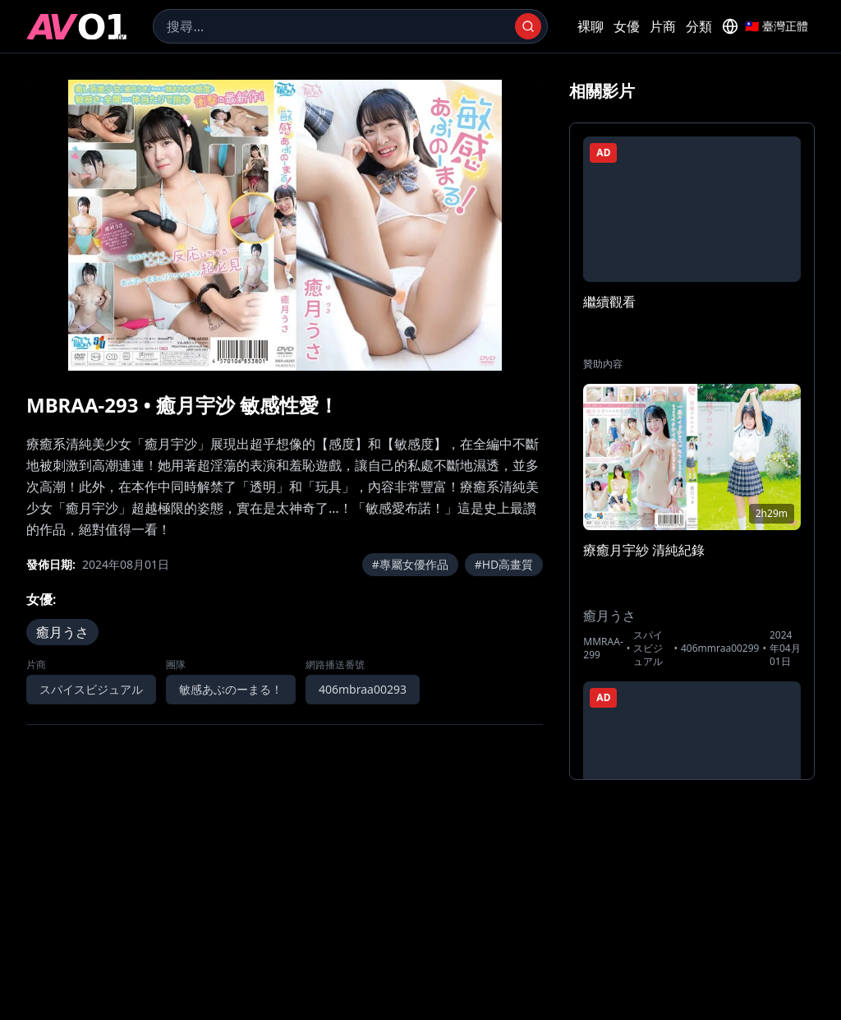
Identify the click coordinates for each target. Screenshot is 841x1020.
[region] (284, 225)
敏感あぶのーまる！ (231, 689)
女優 (627, 26)
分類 (699, 26)
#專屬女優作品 (410, 564)
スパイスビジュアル (91, 689)
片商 (663, 26)
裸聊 (590, 26)
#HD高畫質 (504, 564)
